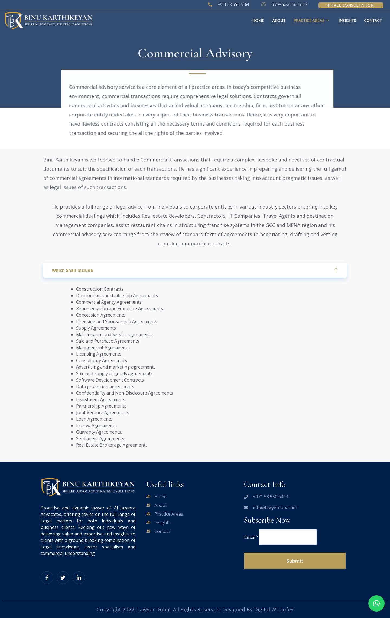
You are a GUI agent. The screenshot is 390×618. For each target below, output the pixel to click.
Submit (295, 561)
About (278, 20)
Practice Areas (311, 21)
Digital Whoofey (274, 609)
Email (251, 537)
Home (258, 20)
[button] (376, 603)
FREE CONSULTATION (350, 5)
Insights (347, 20)
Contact (373, 20)
